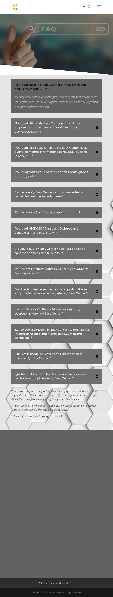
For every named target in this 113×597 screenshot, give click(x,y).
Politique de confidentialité (54, 583)
